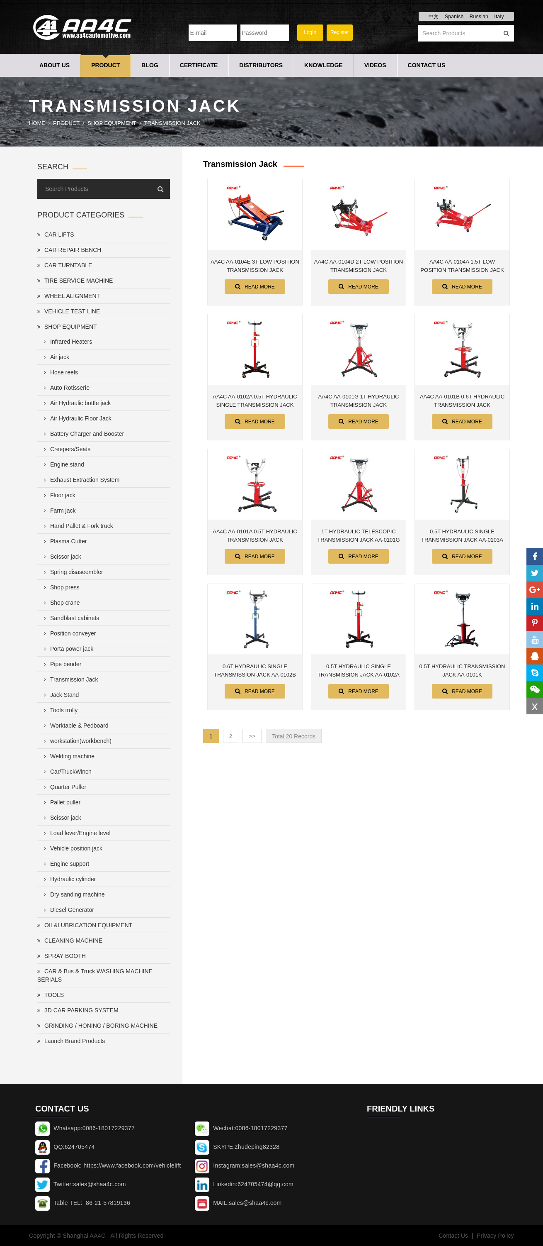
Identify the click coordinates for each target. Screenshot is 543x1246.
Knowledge (323, 65)
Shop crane (60, 602)
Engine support (65, 863)
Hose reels (59, 372)
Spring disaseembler (72, 572)
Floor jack (58, 495)
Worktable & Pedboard (75, 725)
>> (252, 736)
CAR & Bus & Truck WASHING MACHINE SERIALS (95, 975)
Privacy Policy (495, 1235)
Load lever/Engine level (76, 833)
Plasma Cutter (64, 541)
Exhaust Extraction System (80, 479)
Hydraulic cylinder (68, 879)
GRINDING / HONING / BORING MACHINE (97, 1025)
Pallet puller (60, 802)
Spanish (454, 17)
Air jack (55, 357)
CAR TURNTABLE (64, 265)
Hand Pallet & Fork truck (77, 526)
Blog (149, 65)
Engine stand (62, 464)
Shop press (60, 587)
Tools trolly (59, 710)
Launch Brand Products (71, 1041)
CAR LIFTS (55, 234)
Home (37, 123)
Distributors (261, 65)
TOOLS (50, 995)
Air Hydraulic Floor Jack (76, 418)
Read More (255, 286)
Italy (499, 17)
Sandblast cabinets (70, 618)
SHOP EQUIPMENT (111, 123)
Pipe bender (61, 664)
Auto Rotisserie (65, 387)
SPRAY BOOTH (61, 956)
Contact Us (427, 65)
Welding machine (68, 756)
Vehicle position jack (71, 848)
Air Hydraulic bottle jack (76, 403)
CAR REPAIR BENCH (69, 250)
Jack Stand (60, 694)
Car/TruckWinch (66, 771)
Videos (375, 65)
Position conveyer (68, 633)
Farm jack (58, 510)
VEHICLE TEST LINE (68, 311)
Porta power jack (67, 648)
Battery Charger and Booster (82, 433)
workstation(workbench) (76, 741)
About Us (54, 65)
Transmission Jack (172, 123)
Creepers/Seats (65, 449)
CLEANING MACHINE (69, 940)
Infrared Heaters (66, 341)
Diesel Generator (67, 909)
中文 (434, 17)
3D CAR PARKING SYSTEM (78, 1010)
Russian (479, 17)
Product (105, 65)
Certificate (199, 65)
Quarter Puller (63, 787)
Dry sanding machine (73, 894)
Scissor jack (61, 556)
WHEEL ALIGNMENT (68, 296)
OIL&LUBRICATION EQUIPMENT (84, 925)
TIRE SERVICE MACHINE (75, 280)
